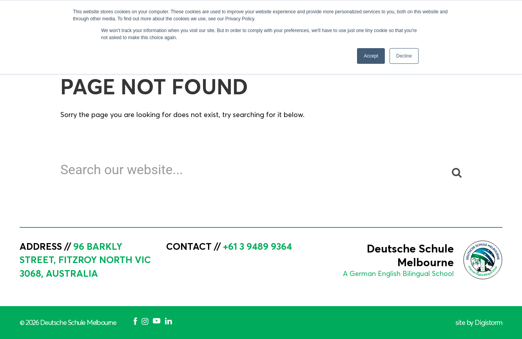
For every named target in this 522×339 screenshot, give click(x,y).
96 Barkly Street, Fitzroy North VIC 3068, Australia (85, 259)
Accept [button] (371, 56)
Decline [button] (404, 56)
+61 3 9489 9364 (257, 246)
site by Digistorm (478, 322)
